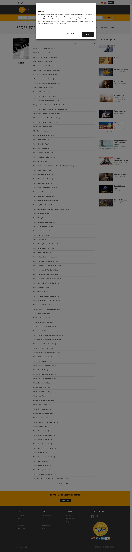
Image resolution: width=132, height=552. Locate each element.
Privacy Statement (60, 16)
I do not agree (72, 27)
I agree (88, 27)
